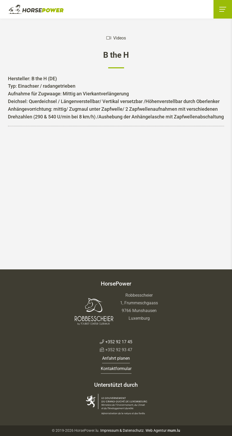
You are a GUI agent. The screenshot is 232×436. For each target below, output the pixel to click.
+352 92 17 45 (118, 341)
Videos (119, 38)
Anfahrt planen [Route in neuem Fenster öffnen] (116, 358)
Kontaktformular (116, 368)
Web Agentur (156, 430)
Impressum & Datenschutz (122, 430)
